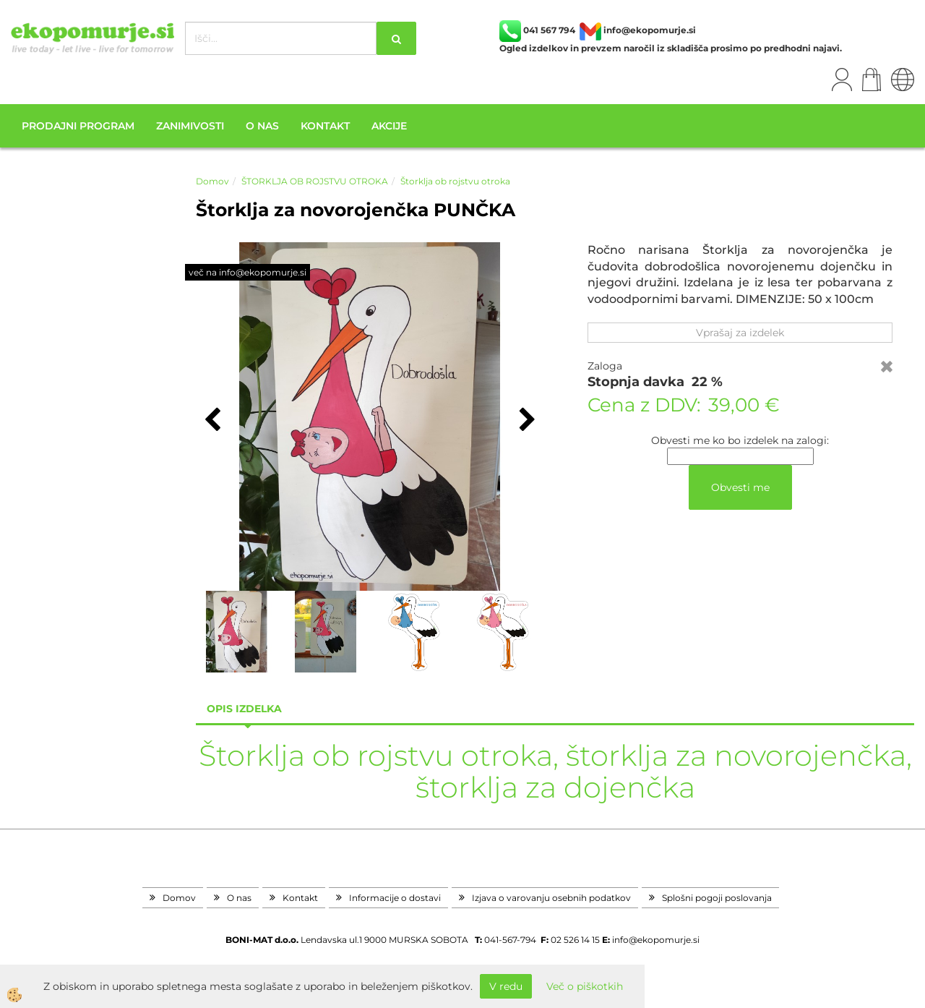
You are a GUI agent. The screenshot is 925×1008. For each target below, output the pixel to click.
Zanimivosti (190, 125)
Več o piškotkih (584, 986)
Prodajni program (78, 125)
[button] (525, 421)
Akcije (389, 125)
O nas (262, 125)
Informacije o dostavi (395, 897)
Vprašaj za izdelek (740, 332)
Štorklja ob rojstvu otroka (455, 181)
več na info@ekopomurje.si (247, 272)
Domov (212, 181)
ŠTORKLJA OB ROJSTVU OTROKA (314, 181)
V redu (505, 986)
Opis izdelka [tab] (244, 708)
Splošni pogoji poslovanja (717, 897)
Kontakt (325, 125)
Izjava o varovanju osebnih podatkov (551, 897)
